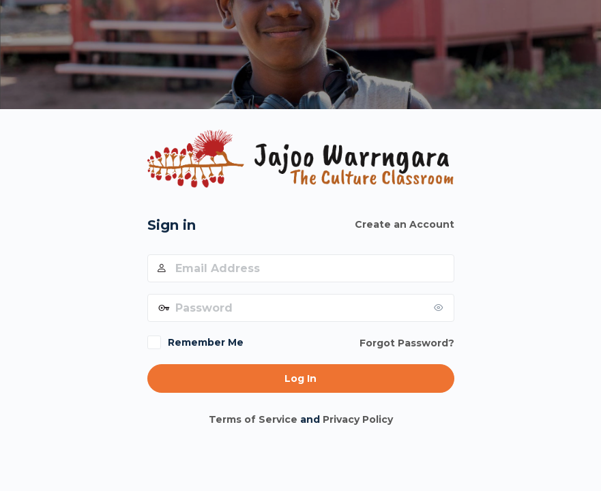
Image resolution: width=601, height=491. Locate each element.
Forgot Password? (407, 343)
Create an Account (404, 224)
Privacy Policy (358, 419)
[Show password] (440, 307)
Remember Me (206, 342)
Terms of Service (253, 419)
